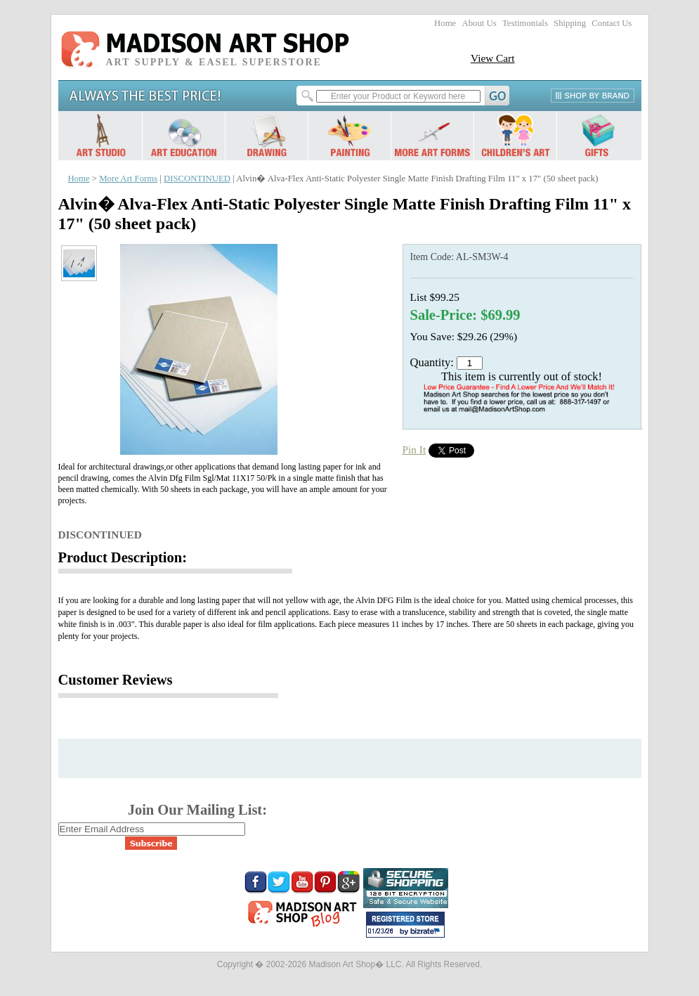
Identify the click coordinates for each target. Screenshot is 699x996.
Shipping (570, 23)
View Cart (493, 58)
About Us (479, 23)
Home (445, 23)
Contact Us (612, 23)
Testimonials (525, 23)
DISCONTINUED (197, 178)
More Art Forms (128, 178)
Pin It (414, 449)
